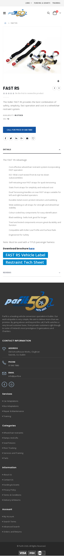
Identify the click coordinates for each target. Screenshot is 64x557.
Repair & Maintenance (13, 411)
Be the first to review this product (29, 93)
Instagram (11, 384)
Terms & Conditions (12, 495)
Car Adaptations (10, 401)
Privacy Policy (9, 489)
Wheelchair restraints (13, 432)
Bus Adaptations (11, 406)
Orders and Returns (12, 531)
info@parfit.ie (14, 376)
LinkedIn (16, 138)
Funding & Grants (42, 3)
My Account (8, 516)
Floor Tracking (9, 448)
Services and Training (13, 453)
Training (56, 3)
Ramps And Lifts (10, 437)
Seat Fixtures (9, 443)
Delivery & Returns (12, 500)
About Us (7, 474)
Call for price (19, 129)
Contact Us (8, 479)
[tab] (32, 150)
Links (27, 3)
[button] (58, 81)
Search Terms (9, 521)
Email (27, 138)
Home (5, 23)
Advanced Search (11, 526)
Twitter (10, 138)
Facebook (5, 138)
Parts (5, 458)
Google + (21, 138)
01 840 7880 (13, 365)
